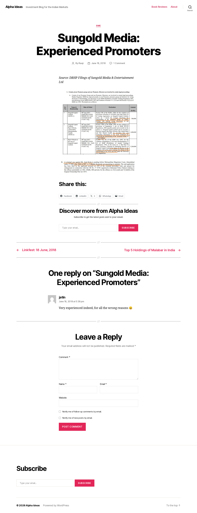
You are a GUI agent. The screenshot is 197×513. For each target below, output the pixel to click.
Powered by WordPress (56, 505)
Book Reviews (159, 6)
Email (103, 384)
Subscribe (128, 227)
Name (62, 384)
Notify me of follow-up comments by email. (82, 411)
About (174, 6)
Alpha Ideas (14, 6)
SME (98, 26)
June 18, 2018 (98, 63)
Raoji (81, 63)
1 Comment (119, 63)
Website (63, 397)
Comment (64, 357)
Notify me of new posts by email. (77, 417)
